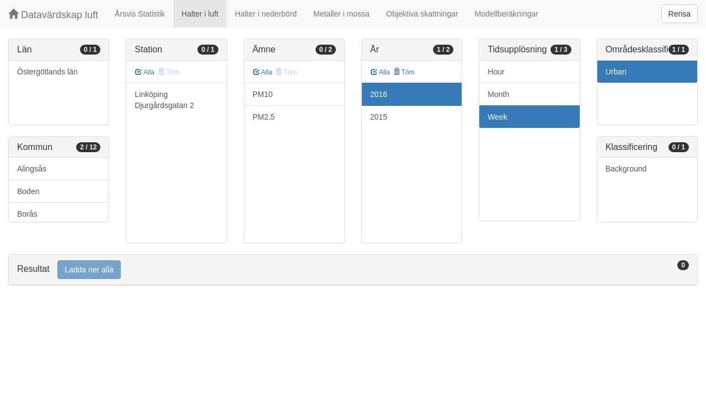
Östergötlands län (47, 71)
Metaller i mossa (341, 13)
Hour (496, 71)
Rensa (679, 13)
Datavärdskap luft (53, 14)
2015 (378, 116)
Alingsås (31, 168)
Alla (144, 72)
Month (498, 94)
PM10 (263, 94)
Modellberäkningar (506, 13)
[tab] (353, 270)
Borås (27, 214)
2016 (378, 94)
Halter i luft (199, 13)
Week (497, 116)
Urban (616, 71)
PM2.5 (264, 116)
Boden (28, 191)
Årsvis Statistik (140, 13)
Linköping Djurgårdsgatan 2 (164, 100)
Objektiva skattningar (422, 13)
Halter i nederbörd (266, 13)
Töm (404, 72)
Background (626, 168)
